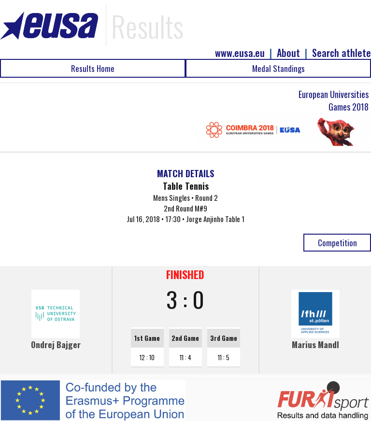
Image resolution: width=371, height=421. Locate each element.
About (288, 53)
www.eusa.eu (240, 53)
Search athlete (341, 53)
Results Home (92, 68)
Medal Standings (278, 68)
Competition (337, 243)
